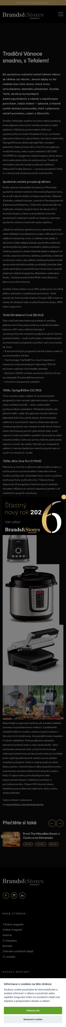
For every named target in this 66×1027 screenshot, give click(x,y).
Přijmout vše (32, 1010)
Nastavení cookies (33, 1019)
